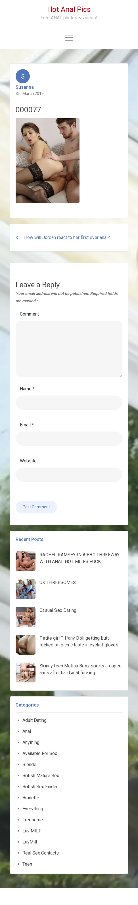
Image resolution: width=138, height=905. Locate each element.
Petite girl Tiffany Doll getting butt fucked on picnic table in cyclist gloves (78, 641)
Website (28, 461)
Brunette (30, 797)
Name (27, 389)
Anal (26, 731)
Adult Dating (34, 720)
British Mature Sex (40, 775)
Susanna (25, 87)
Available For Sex (39, 753)
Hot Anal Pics (69, 9)
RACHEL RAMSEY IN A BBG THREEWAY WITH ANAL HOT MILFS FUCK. (79, 558)
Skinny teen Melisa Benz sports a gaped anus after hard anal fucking (80, 669)
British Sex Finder (40, 786)
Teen (27, 864)
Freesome (32, 819)
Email (27, 425)
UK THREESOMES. (58, 582)
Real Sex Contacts (40, 853)
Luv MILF (31, 831)
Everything (32, 808)
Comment (29, 314)
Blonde (29, 764)
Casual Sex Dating (57, 610)
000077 (28, 109)
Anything (30, 742)
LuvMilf (29, 842)
